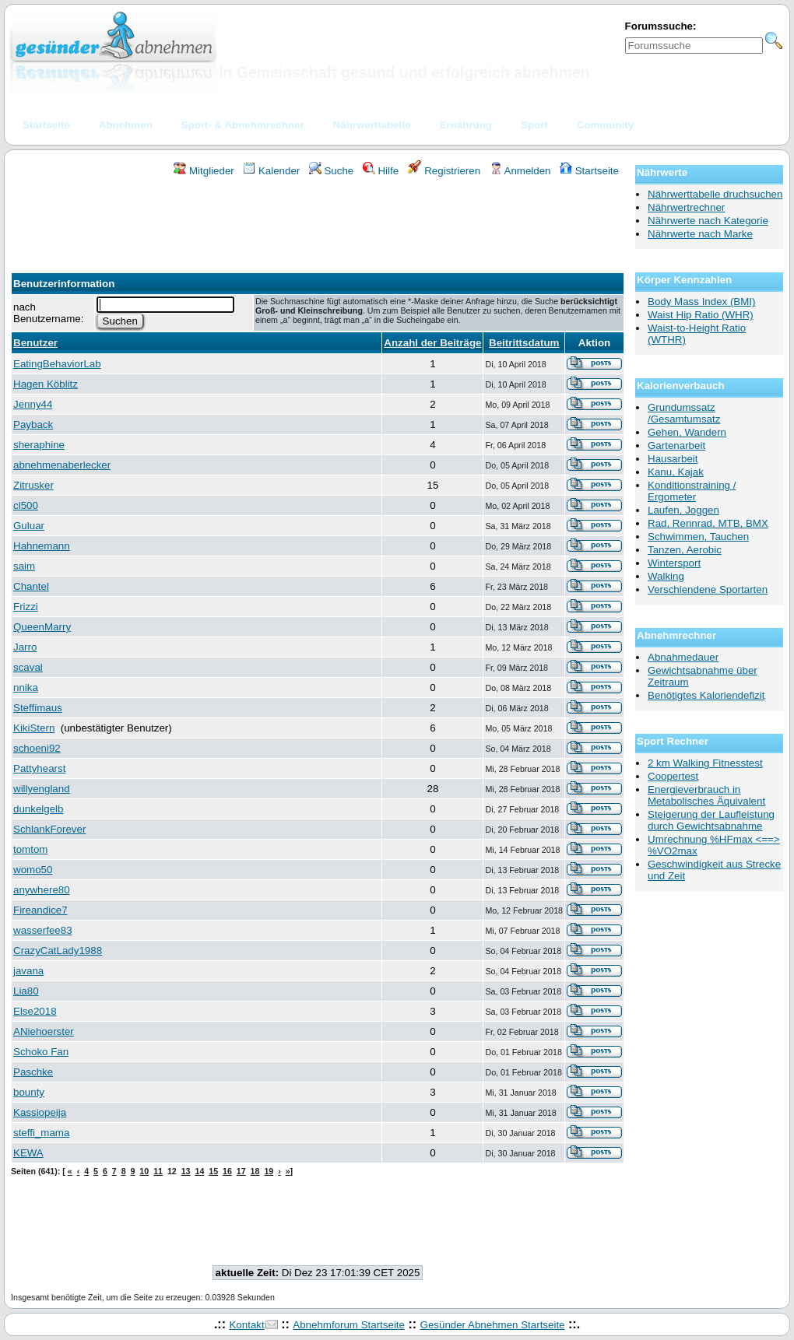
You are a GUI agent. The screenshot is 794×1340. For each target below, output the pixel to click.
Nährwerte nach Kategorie (708, 220)
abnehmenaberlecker (62, 465)
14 (199, 1171)
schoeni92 (37, 748)
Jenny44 (32, 404)
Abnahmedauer (683, 657)
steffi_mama (41, 1132)
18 (255, 1171)
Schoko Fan (41, 1052)
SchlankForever (49, 829)
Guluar (28, 525)
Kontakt (246, 1325)
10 (144, 1171)
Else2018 (35, 1011)
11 (158, 1171)
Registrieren (444, 171)
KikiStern (33, 728)
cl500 (25, 505)
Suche (331, 171)
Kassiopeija (39, 1112)
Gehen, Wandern (687, 432)
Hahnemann (41, 546)
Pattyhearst (39, 768)
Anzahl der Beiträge (432, 343)
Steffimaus (37, 708)
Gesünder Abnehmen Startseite (492, 1325)
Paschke (33, 1072)
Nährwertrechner (686, 207)
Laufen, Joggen (683, 510)
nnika (25, 687)
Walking (666, 576)
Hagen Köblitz (45, 384)
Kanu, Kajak (676, 472)
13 (186, 1171)
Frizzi (25, 606)
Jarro (25, 647)
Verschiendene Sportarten (708, 589)
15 (213, 1171)
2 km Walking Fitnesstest (705, 763)
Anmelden (520, 171)
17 (241, 1171)
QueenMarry (42, 627)
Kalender (271, 171)
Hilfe (381, 171)
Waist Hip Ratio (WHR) (701, 315)
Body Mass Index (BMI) (702, 301)
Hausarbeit (672, 459)
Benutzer (35, 343)
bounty (28, 1092)
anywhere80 (41, 890)
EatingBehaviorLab (57, 364)
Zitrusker (33, 485)
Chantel (31, 586)
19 (268, 1171)
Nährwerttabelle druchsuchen (715, 194)
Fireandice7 (40, 910)
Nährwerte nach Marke (700, 234)
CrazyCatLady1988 (57, 950)
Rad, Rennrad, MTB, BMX (708, 523)
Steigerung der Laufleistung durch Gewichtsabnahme (711, 820)
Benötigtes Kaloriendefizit (706, 695)
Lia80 (26, 991)
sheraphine (39, 445)
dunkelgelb (38, 809)
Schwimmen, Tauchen (698, 536)
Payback (33, 424)
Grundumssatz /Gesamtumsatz (684, 413)
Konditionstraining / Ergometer (692, 491)
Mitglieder (204, 171)
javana (28, 971)
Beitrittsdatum (524, 343)
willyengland (41, 789)
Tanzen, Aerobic (685, 550)
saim (24, 566)
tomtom (30, 849)
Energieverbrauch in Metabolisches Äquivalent (706, 795)
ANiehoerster (43, 1031)
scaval (28, 667)
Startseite (589, 171)
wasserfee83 (42, 930)
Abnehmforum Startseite (349, 1325)
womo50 (32, 869)
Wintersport (674, 563)
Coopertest (673, 776)
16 (227, 1171)
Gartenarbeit (676, 445)
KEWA (28, 1153)
